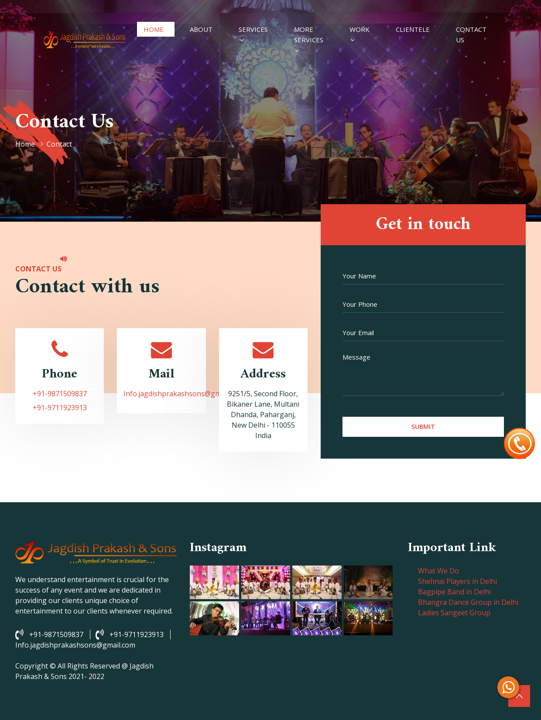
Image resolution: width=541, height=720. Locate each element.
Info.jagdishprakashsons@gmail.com (183, 393)
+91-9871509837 (60, 393)
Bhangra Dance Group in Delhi (468, 602)
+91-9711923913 (60, 407)
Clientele (413, 29)
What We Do (438, 571)
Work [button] (359, 29)
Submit (423, 426)
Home (25, 144)
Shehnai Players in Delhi (457, 581)
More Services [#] (308, 34)
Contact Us (471, 34)
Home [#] (154, 29)
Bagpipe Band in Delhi (454, 592)
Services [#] (253, 29)
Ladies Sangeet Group (454, 612)
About (201, 29)
